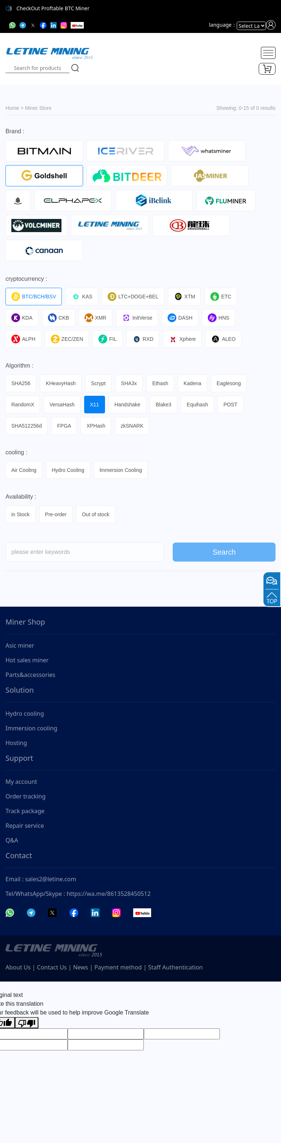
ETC (220, 296)
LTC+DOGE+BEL (133, 296)
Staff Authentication (175, 967)
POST (230, 404)
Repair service (24, 826)
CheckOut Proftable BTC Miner (53, 8)
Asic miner (19, 645)
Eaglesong (229, 383)
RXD (143, 339)
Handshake (127, 404)
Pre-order (56, 514)
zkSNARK (132, 426)
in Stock (20, 514)
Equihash (197, 404)
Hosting (16, 743)
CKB (58, 317)
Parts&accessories (30, 675)
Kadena (192, 383)
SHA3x (129, 383)
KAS (81, 296)
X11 (94, 404)
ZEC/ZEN (67, 339)
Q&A (11, 840)
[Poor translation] (26, 1022)
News (80, 967)
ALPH (23, 339)
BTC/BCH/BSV (33, 296)
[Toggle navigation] (268, 53)
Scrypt (98, 383)
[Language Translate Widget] (251, 26)
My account (21, 782)
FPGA (64, 426)
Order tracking (25, 796)
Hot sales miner (27, 660)
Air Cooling (23, 470)
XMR (95, 317)
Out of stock (95, 514)
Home (12, 108)
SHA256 (20, 383)
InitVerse (137, 317)
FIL (107, 339)
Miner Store (38, 108)
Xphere (182, 339)
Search (224, 556)
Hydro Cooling (68, 470)
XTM (184, 296)
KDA (22, 317)
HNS (218, 317)
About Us (18, 967)
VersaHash (61, 404)
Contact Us (52, 967)
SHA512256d (26, 426)
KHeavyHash (61, 383)
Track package (25, 811)
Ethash (160, 383)
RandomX (22, 404)
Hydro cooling (24, 714)
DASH (180, 317)
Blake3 (164, 404)
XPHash (95, 426)
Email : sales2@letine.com (40, 879)
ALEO (223, 339)
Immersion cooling (31, 728)
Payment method (118, 967)
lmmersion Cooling (121, 470)
